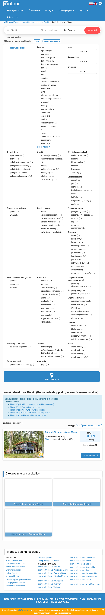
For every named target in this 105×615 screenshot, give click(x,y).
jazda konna (76, 252)
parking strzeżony (48, 169)
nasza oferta (94, 599)
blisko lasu (76, 329)
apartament (43, 54)
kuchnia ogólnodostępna (82, 190)
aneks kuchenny (78, 155)
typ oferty (41, 47)
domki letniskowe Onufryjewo (50, 581)
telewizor (75, 169)
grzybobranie (77, 249)
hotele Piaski (11, 573)
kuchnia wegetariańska (50, 225)
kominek (75, 186)
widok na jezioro (78, 350)
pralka (13, 211)
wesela (74, 307)
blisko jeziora (77, 325)
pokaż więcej (43, 147)
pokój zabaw (46, 311)
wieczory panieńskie (80, 314)
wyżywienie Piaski (13, 570)
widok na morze (78, 357)
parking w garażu (47, 172)
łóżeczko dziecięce (48, 294)
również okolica (12, 37)
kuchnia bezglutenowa (50, 218)
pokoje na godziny (79, 211)
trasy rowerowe (78, 266)
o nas (82, 599)
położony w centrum (80, 339)
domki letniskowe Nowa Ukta (82, 567)
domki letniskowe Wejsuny (49, 587)
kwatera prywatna (46, 85)
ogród (74, 204)
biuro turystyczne (46, 57)
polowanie (75, 259)
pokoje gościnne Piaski (16, 582)
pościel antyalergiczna (81, 293)
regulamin (42, 599)
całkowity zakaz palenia (50, 158)
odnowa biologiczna (47, 95)
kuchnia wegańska (48, 221)
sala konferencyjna (79, 304)
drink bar (44, 211)
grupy (43, 364)
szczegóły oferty (91, 455)
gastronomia (44, 140)
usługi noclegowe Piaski (48, 561)
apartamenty (15, 155)
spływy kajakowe (78, 263)
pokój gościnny (45, 105)
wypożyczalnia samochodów (77, 226)
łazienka (75, 165)
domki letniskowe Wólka (80, 561)
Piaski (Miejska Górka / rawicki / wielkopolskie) (30, 413)
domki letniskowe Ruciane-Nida (83, 573)
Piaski (47, 439)
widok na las (76, 353)
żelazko (74, 172)
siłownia (14, 287)
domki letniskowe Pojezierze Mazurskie (55, 570)
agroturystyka (44, 50)
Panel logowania (60, 602)
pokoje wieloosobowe (19, 176)
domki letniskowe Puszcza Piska (52, 573)
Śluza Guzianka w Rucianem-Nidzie (28, 534)
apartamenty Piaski (14, 560)
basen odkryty (77, 242)
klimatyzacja (76, 162)
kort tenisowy (77, 256)
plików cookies (24, 610)
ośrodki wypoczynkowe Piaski (18, 579)
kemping (42, 78)
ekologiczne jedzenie (49, 215)
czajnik (74, 180)
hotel (41, 74)
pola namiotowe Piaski (15, 586)
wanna (13, 215)
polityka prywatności (66, 599)
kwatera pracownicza (48, 81)
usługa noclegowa (46, 126)
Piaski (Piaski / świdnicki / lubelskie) (25, 407)
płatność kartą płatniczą (20, 364)
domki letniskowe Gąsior (80, 564)
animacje (44, 280)
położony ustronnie (79, 336)
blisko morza (76, 332)
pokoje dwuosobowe (19, 165)
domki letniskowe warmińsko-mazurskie (87, 584)
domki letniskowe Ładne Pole (82, 557)
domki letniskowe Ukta (79, 570)
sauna (13, 284)
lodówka (75, 197)
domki (13, 158)
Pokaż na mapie (52, 376)
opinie (98, 426)
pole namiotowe (45, 109)
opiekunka (45, 301)
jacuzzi (13, 280)
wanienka (44, 321)
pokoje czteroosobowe (20, 162)
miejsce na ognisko (79, 200)
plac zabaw (45, 308)
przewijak (44, 315)
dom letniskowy (45, 61)
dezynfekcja (45, 346)
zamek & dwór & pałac (48, 136)
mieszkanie (43, 88)
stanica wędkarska (46, 122)
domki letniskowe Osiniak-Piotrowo (85, 576)
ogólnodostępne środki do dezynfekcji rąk (50, 351)
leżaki (73, 193)
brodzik (43, 284)
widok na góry (77, 346)
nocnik (43, 297)
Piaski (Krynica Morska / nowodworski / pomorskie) (32, 404)
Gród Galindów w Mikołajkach (76, 504)
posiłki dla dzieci (47, 228)
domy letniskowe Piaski (16, 563)
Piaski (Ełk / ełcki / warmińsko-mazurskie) (28, 415)
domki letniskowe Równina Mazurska (54, 576)
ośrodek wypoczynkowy (49, 98)
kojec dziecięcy (47, 287)
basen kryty (76, 238)
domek (41, 67)
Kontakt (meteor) (26, 599)
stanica (42, 119)
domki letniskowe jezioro (80, 580)
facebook (10, 599)
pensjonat (43, 102)
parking (43, 165)
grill (73, 183)
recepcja (75, 218)
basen (74, 235)
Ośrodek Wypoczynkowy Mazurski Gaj (65, 432)
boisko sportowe (78, 245)
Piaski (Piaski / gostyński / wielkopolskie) (27, 410)
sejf (73, 221)
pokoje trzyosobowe (18, 172)
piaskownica (46, 304)
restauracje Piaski (45, 557)
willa (40, 129)
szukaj (92, 30)
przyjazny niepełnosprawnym (79, 284)
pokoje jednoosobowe (19, 169)
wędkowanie (76, 269)
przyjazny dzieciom (48, 318)
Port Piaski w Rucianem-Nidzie (28, 504)
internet (43, 162)
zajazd (41, 133)
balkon (74, 158)
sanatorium (43, 112)
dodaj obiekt (43, 602)
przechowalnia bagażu (81, 215)
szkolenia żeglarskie (19, 346)
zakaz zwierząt (46, 179)
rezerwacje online (16, 47)
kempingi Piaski (12, 576)
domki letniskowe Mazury (49, 567)
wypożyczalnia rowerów (81, 273)
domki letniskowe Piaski (16, 567)
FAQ (51, 599)
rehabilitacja (45, 176)
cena (70, 47)
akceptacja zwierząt (49, 155)
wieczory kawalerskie (80, 311)
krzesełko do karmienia (50, 291)
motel (41, 91)
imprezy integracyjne (80, 301)
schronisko (43, 116)
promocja (72, 67)
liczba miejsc (73, 57)
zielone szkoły (77, 318)
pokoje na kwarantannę (50, 356)
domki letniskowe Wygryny (49, 584)
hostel (41, 71)
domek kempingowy (47, 64)
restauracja (43, 143)
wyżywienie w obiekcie (50, 232)
